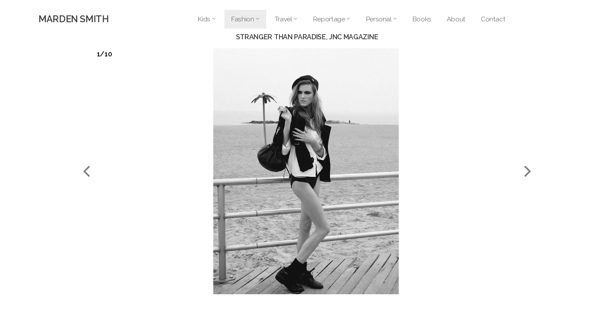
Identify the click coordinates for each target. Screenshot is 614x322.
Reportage (331, 19)
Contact (493, 19)
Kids (207, 19)
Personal (381, 19)
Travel (286, 19)
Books (421, 19)
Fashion (245, 19)
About (456, 19)
